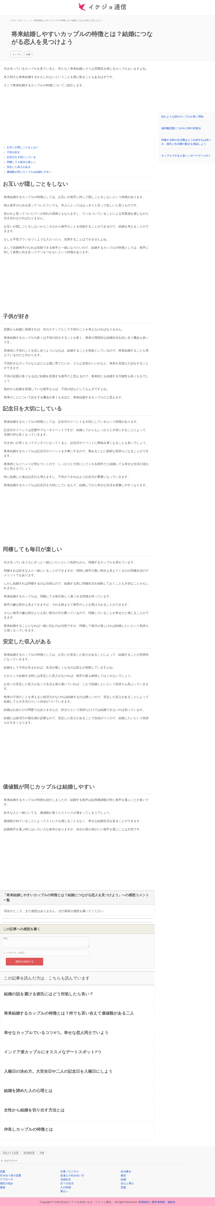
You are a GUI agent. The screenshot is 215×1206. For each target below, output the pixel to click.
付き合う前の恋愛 (10, 1175)
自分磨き (126, 1171)
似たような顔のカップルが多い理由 (182, 116)
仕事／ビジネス (69, 1171)
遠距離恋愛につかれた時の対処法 (181, 128)
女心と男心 (127, 1183)
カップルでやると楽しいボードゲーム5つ (185, 155)
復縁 (2, 1187)
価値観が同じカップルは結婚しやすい (29, 171)
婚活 (123, 1175)
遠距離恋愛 (29, 1153)
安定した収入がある (19, 166)
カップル (16, 54)
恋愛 (2, 1171)
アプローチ (6, 1179)
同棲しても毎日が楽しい (21, 161)
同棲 (42, 1153)
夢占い (64, 1191)
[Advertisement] (77, 115)
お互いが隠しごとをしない (22, 147)
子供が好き (13, 152)
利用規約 (144, 1202)
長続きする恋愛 (10, 1153)
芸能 (123, 1187)
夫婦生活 (65, 1179)
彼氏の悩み (6, 1183)
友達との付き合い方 (72, 1175)
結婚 (28, 54)
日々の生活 (67, 1183)
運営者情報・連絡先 (163, 1202)
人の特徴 (65, 1187)
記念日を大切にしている (21, 157)
